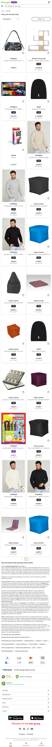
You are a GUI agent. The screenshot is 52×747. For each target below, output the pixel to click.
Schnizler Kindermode (7, 644)
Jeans (30, 609)
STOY (33, 647)
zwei (20, 592)
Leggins (18, 598)
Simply (45, 641)
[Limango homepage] (5, 2)
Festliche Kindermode (21, 651)
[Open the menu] (2, 6)
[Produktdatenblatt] (13, 48)
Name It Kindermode (7, 647)
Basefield (43, 583)
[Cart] (23, 53)
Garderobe (23, 603)
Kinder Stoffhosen (21, 644)
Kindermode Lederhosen (23, 647)
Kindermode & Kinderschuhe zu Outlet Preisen (15, 637)
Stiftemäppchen (29, 641)
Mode (39, 647)
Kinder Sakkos (33, 644)
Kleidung (42, 644)
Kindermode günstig (12, 566)
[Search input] (27, 6)
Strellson (38, 641)
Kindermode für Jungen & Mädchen (11, 641)
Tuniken (16, 595)
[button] (11, 19)
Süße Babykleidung (7, 651)
